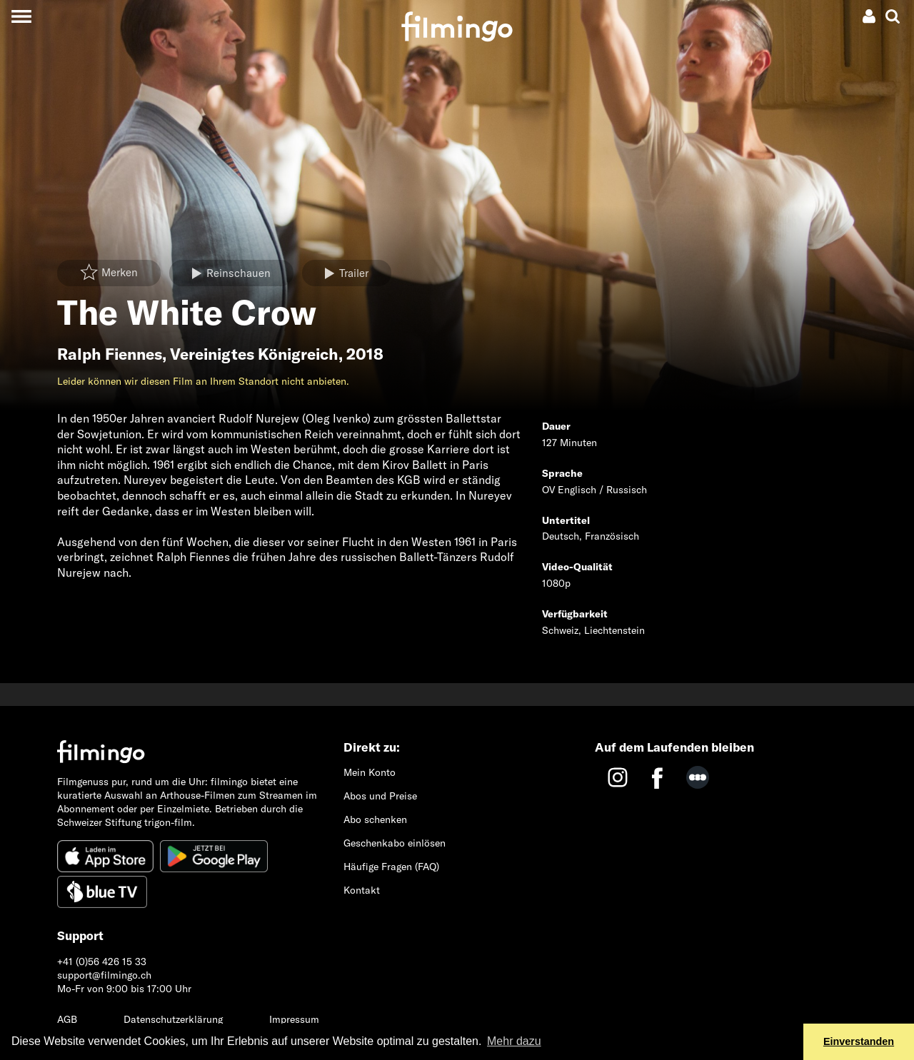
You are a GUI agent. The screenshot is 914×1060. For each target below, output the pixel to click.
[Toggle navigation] (21, 16)
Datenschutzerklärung (173, 1019)
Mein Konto (369, 772)
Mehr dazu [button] (514, 1041)
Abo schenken (375, 819)
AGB (67, 1019)
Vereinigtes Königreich (254, 354)
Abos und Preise (380, 795)
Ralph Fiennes (109, 354)
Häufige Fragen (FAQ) (391, 866)
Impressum (294, 1019)
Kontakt (361, 890)
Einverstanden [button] (858, 1041)
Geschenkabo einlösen (394, 843)
